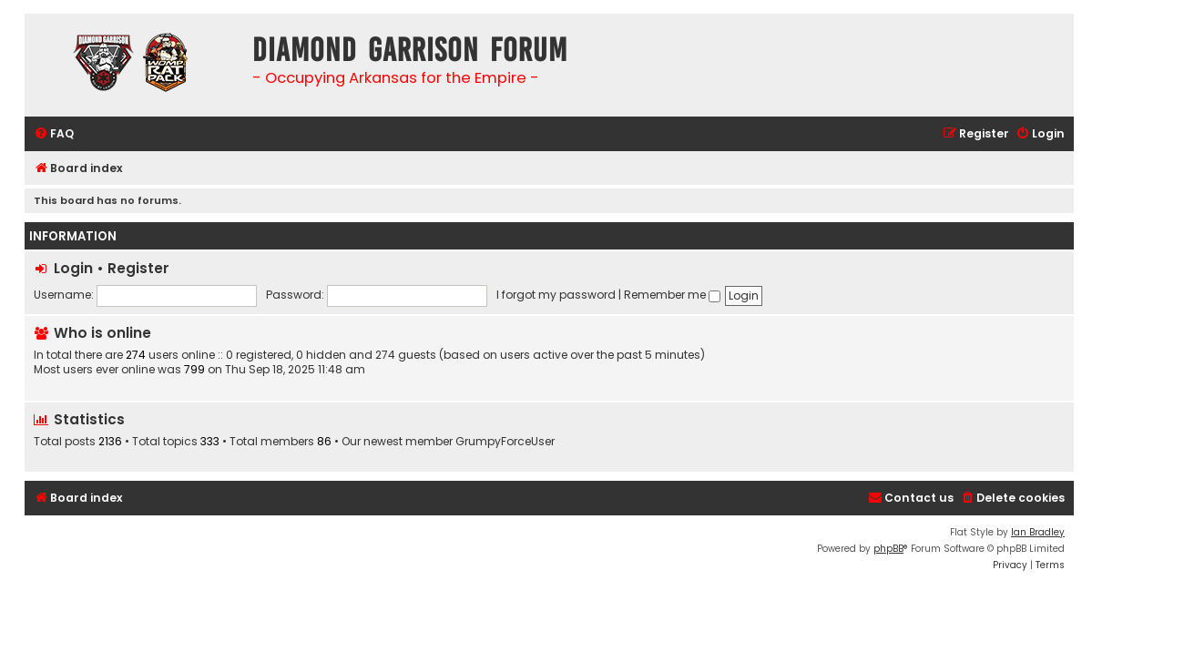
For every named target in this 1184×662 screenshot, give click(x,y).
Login (73, 268)
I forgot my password (556, 294)
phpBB (888, 548)
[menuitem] (54, 134)
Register (138, 268)
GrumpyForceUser (505, 441)
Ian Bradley (1038, 532)
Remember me (672, 294)
